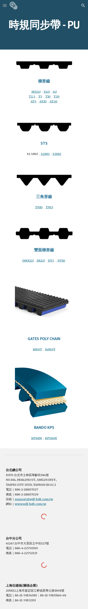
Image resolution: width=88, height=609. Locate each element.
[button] (5, 5)
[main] (44, 25)
